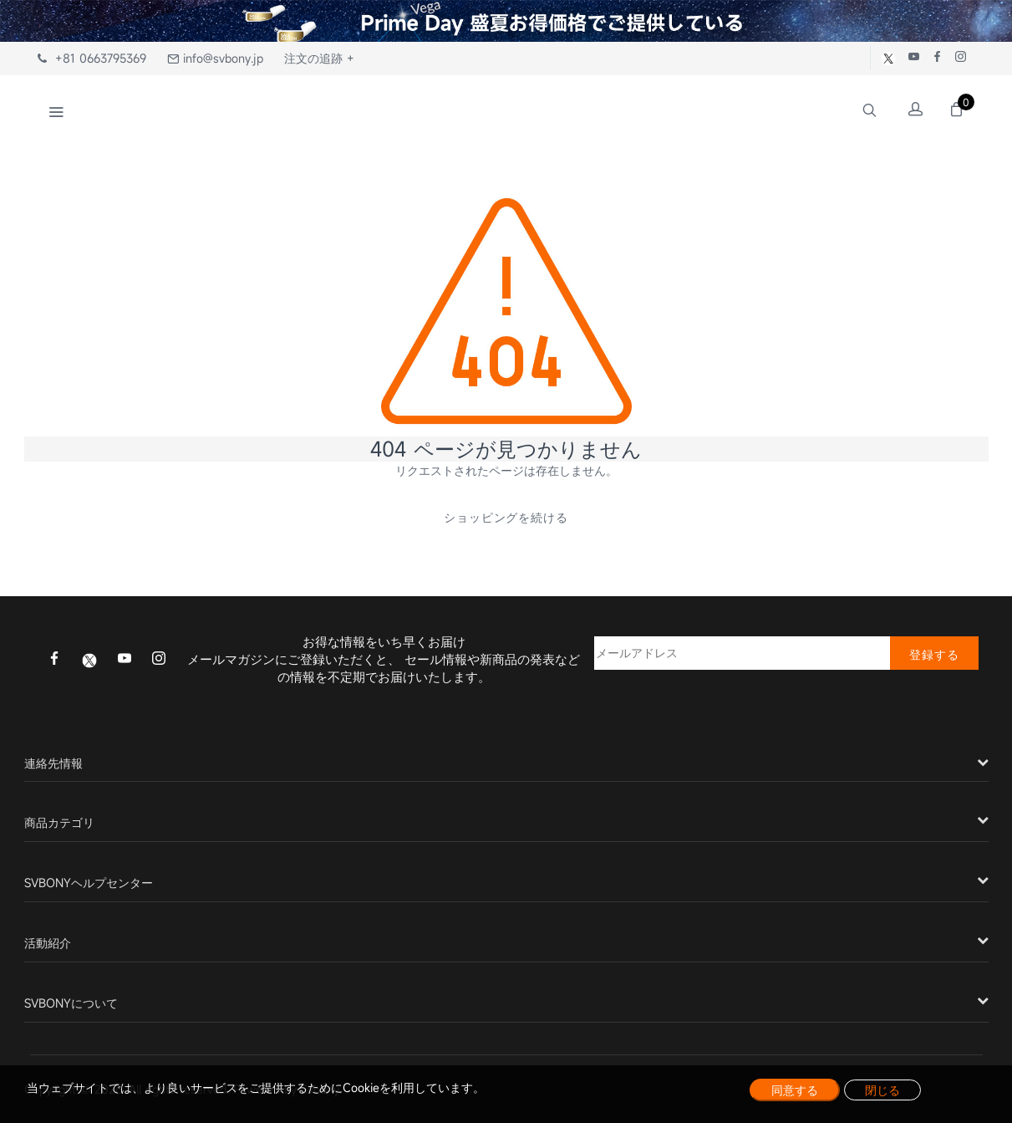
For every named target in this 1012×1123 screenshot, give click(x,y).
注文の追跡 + (319, 58)
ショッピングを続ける (506, 517)
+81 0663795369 (92, 58)
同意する (794, 1090)
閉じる (882, 1090)
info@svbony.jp (215, 58)
